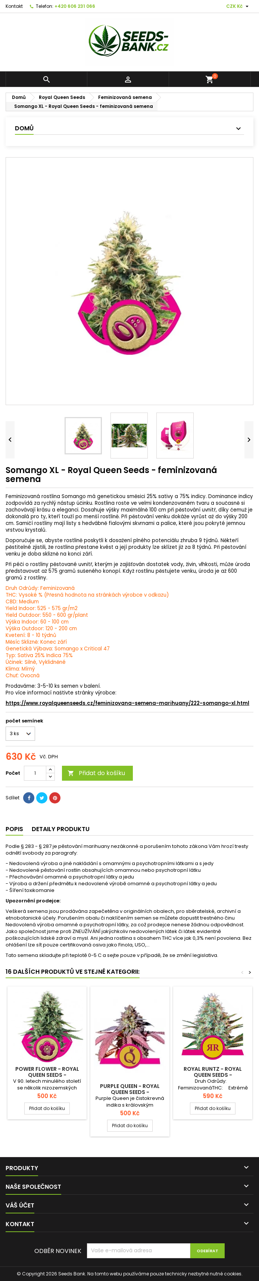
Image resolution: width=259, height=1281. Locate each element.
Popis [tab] (14, 829)
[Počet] (35, 773)
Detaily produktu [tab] (61, 829)
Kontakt (14, 6)
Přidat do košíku (96, 773)
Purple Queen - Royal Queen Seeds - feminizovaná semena (130, 1092)
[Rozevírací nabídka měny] (238, 6)
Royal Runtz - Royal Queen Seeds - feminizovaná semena (213, 1075)
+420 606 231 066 (74, 6)
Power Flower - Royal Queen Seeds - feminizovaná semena (47, 1075)
